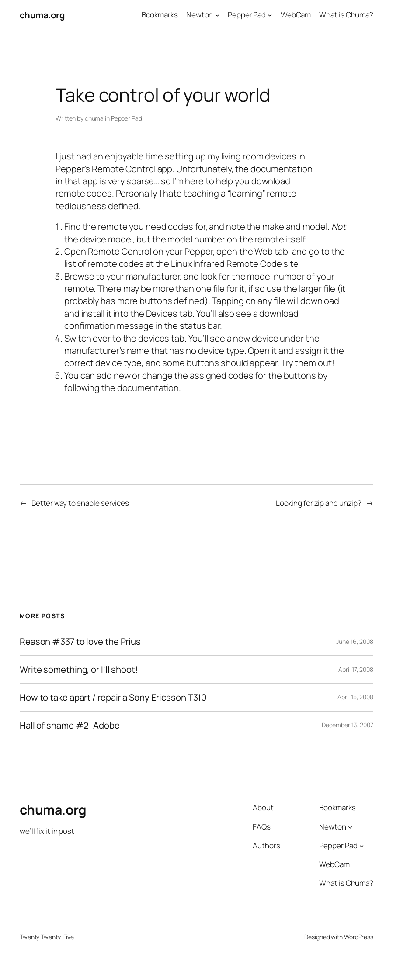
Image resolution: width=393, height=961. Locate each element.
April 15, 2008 (355, 697)
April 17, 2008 (355, 669)
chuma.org (42, 15)
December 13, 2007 (347, 725)
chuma (94, 118)
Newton (199, 15)
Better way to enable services (80, 503)
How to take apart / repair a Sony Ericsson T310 (113, 697)
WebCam (296, 15)
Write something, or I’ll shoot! (79, 669)
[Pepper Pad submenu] (270, 15)
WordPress (358, 937)
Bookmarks (160, 15)
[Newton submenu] (217, 15)
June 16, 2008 (354, 641)
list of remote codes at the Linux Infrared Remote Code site (181, 263)
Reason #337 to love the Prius (80, 641)
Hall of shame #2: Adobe (70, 725)
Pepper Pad (247, 15)
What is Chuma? (346, 15)
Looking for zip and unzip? (319, 503)
